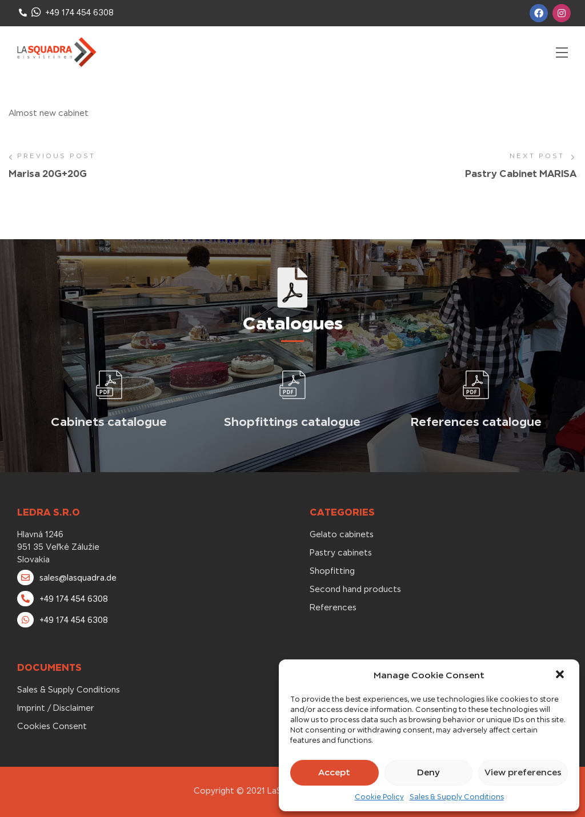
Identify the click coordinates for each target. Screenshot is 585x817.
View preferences (523, 772)
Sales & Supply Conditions (457, 797)
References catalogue (476, 421)
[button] (561, 675)
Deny (428, 772)
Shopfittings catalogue (292, 421)
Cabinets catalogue (109, 421)
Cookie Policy (379, 797)
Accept (334, 772)
